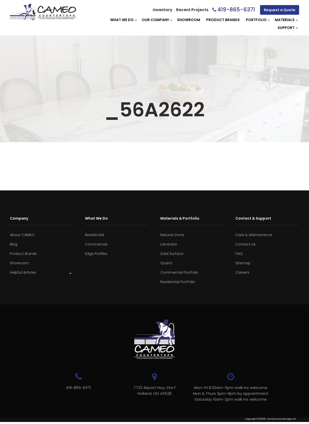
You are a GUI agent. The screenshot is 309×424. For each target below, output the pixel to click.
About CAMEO (22, 234)
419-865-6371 (236, 9)
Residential (94, 234)
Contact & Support (253, 218)
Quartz (166, 263)
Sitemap (242, 263)
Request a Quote (279, 9)
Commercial (96, 244)
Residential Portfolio (177, 281)
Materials (285, 19)
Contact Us (245, 244)
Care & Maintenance (253, 234)
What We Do (122, 19)
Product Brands (223, 19)
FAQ (239, 253)
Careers (242, 272)
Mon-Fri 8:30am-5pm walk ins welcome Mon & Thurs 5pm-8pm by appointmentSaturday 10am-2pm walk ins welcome (230, 393)
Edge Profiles (96, 253)
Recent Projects (192, 9)
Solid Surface (171, 253)
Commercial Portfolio (179, 272)
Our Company (155, 19)
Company (19, 218)
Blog (13, 244)
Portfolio (256, 19)
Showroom (188, 19)
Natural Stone (172, 234)
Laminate (168, 244)
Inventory (162, 9)
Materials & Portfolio (179, 218)
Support (286, 27)
